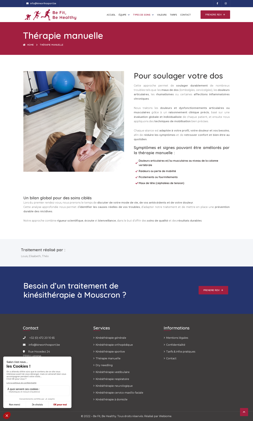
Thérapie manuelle (108, 358)
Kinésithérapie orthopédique (114, 344)
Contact (185, 14)
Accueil (111, 14)
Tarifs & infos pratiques (180, 351)
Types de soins (141, 14)
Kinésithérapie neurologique (114, 385)
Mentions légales (177, 337)
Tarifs (173, 14)
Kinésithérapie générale (111, 337)
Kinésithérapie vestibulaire (113, 372)
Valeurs (162, 14)
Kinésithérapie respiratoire (112, 379)
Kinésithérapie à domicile (111, 399)
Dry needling (104, 365)
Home (28, 44)
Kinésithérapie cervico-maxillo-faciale (119, 392)
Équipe (122, 14)
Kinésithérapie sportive (110, 351)
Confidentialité (175, 344)
